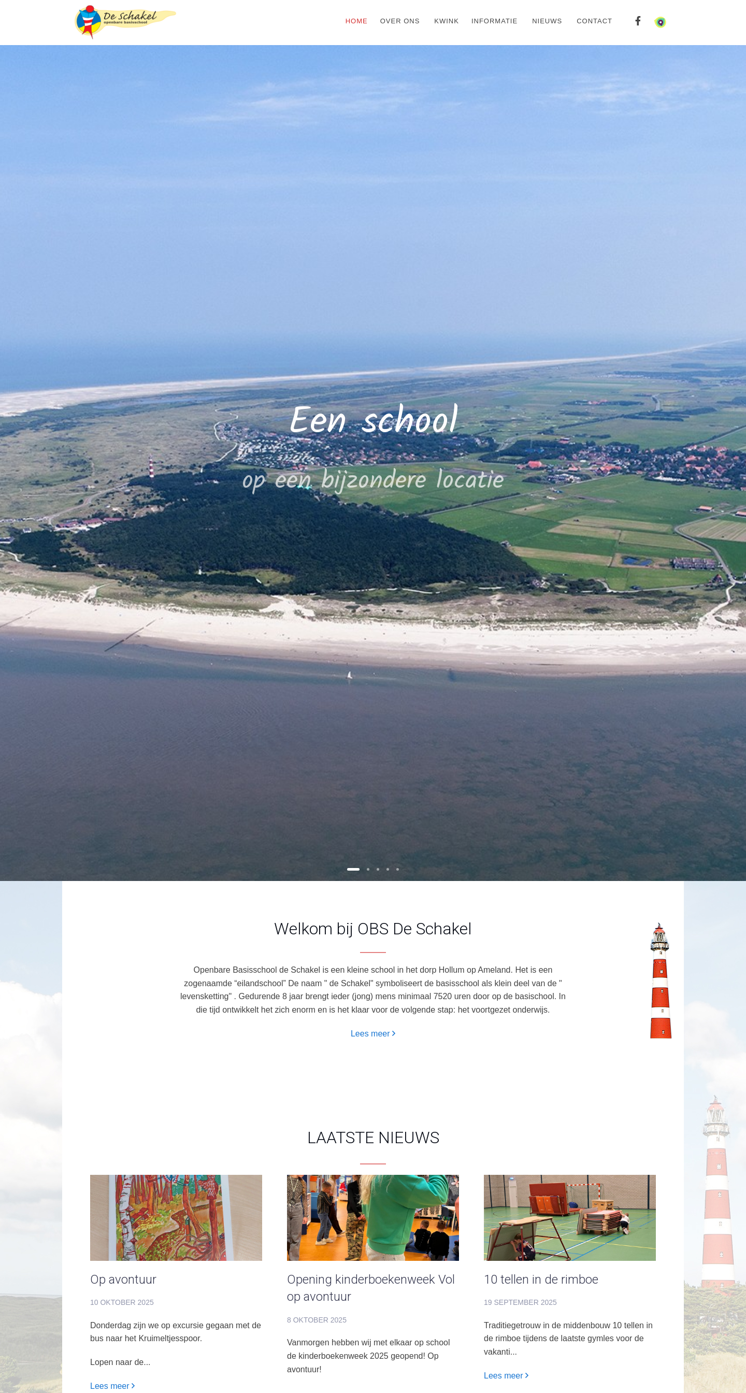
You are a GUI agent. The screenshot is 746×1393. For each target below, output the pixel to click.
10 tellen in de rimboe (541, 1279)
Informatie (494, 21)
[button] (353, 869)
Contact (594, 21)
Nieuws (547, 21)
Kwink (446, 21)
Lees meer (373, 1033)
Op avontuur (123, 1279)
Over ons (400, 21)
